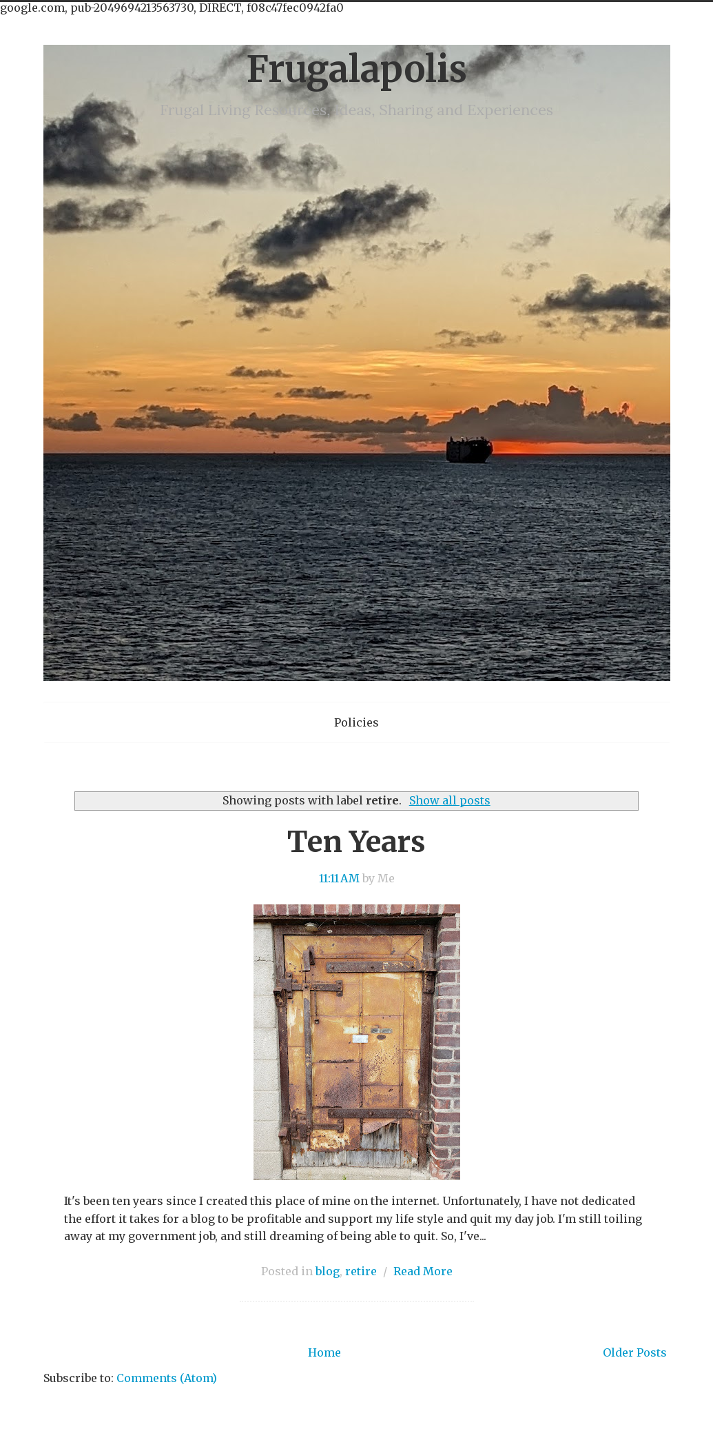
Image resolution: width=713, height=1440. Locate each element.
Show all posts (449, 800)
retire (361, 1271)
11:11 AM (339, 878)
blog (328, 1271)
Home (324, 1352)
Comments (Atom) (166, 1378)
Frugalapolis (356, 69)
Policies (356, 722)
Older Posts (635, 1352)
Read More (423, 1271)
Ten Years (356, 842)
